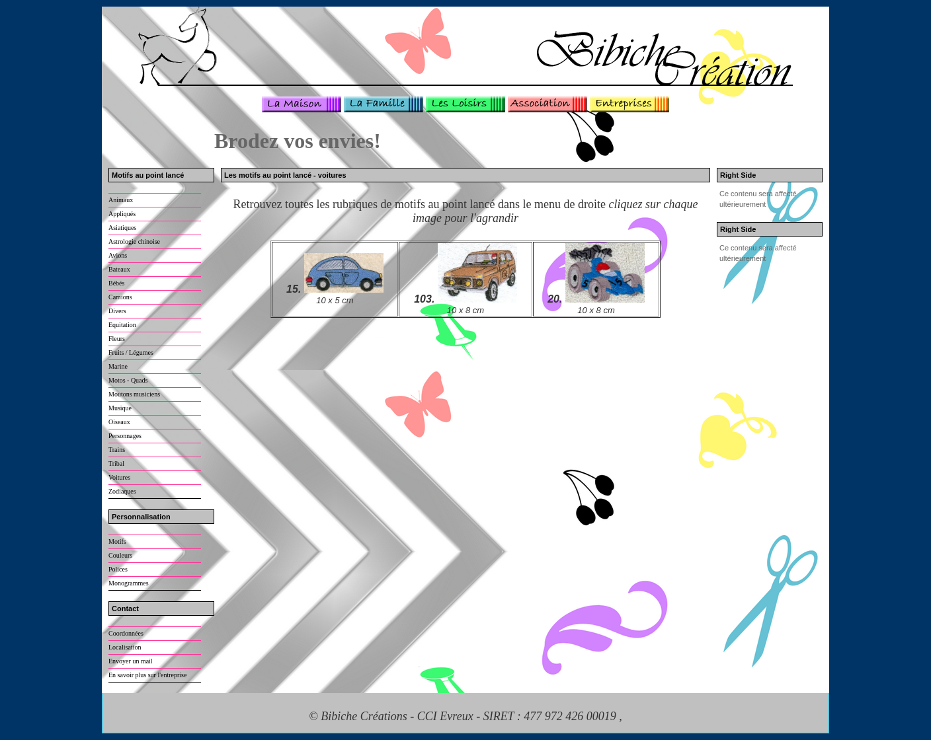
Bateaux (119, 269)
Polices (118, 569)
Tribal (116, 463)
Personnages (125, 435)
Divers (117, 310)
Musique (120, 408)
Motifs (117, 541)
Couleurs (120, 555)
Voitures (119, 477)
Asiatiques (122, 227)
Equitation (122, 324)
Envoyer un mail (130, 661)
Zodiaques (122, 491)
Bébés (116, 283)
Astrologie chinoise (134, 241)
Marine (118, 366)
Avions (117, 255)
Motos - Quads (127, 380)
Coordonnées (125, 633)
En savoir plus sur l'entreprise (147, 675)
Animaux (120, 200)
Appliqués (122, 213)
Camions (120, 297)
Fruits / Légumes (130, 352)
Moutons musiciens (134, 394)
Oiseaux (119, 422)
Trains (116, 449)
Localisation (124, 647)
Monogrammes (128, 583)
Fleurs (116, 338)
